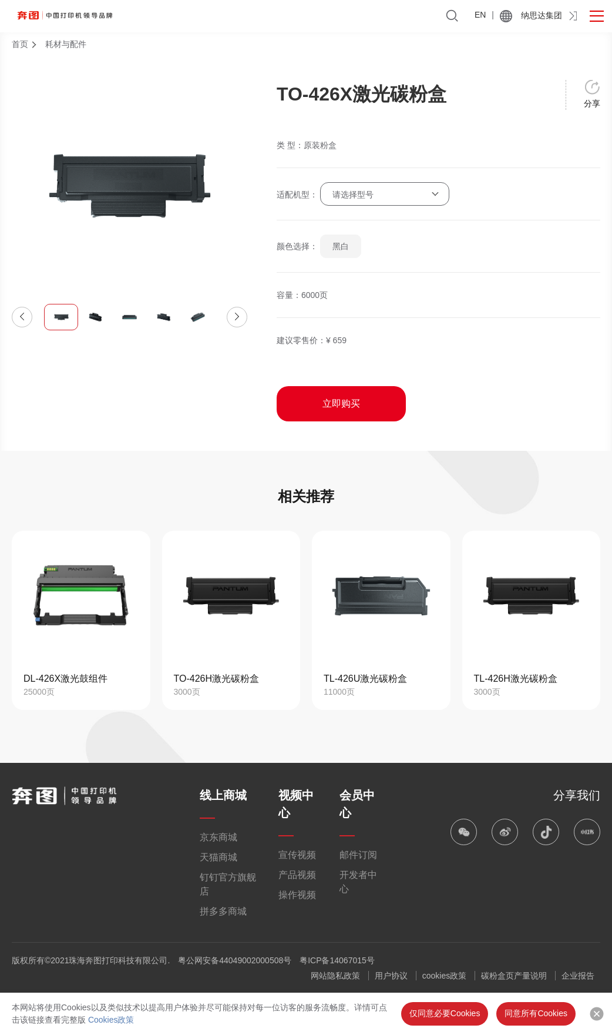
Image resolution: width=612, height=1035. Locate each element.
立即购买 (341, 403)
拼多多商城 (223, 911)
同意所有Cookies (536, 1013)
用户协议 (391, 975)
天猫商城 (218, 857)
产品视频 (297, 875)
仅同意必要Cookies (444, 1013)
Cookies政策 (111, 1019)
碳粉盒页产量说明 (514, 975)
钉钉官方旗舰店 (228, 884)
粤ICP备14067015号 (337, 960)
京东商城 (218, 837)
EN (480, 14)
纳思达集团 (541, 15)
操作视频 (297, 895)
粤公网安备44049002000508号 (234, 960)
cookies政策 (444, 975)
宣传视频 (297, 855)
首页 (20, 44)
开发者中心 (358, 882)
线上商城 (223, 795)
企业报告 (577, 975)
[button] (22, 317)
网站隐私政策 (335, 975)
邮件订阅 (358, 855)
